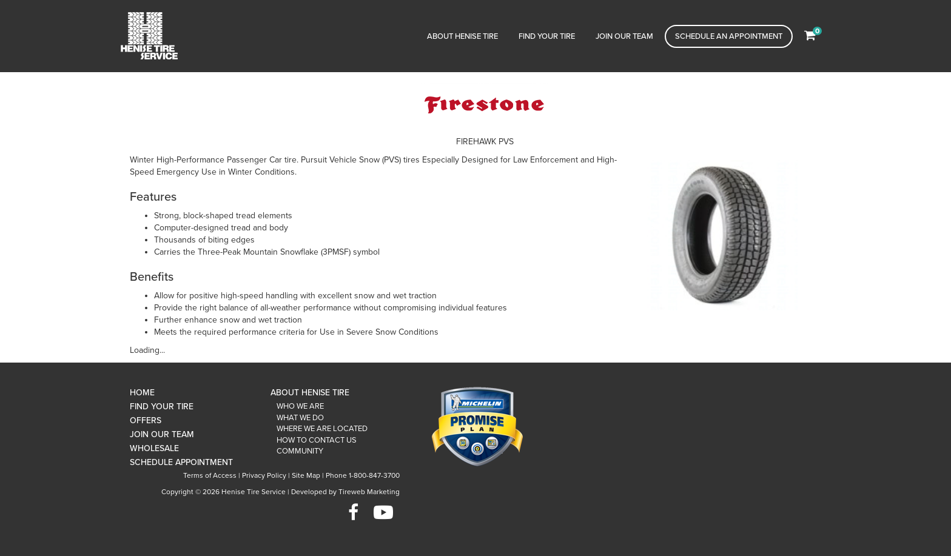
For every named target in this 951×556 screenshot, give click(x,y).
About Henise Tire (462, 36)
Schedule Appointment (181, 462)
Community (300, 451)
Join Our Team (624, 36)
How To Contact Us (317, 440)
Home (142, 392)
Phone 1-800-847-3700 (363, 475)
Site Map (306, 475)
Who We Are (300, 406)
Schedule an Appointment (728, 36)
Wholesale (154, 448)
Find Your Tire (547, 36)
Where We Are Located (322, 429)
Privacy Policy (264, 475)
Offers (145, 420)
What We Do (300, 418)
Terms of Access (210, 475)
